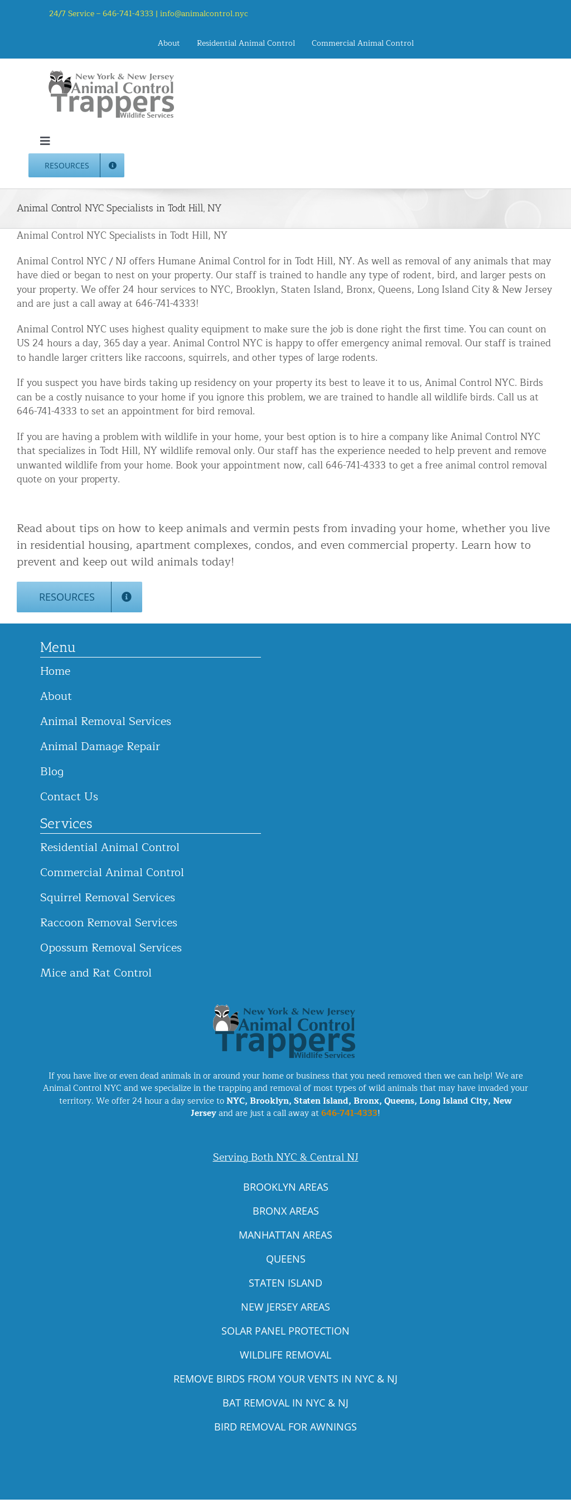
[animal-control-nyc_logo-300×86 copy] (112, 74)
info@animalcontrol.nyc (204, 13)
